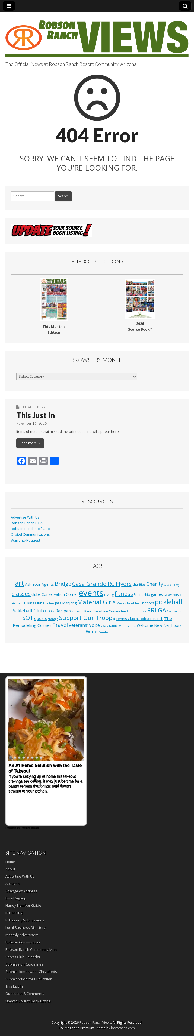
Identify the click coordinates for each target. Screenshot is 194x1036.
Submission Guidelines (24, 964)
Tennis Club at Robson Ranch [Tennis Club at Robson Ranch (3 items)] (139, 618)
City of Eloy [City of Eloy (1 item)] (171, 585)
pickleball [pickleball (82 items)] (168, 601)
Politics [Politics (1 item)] (50, 611)
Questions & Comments (24, 993)
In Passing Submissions (24, 920)
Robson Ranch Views (95, 1022)
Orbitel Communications (30, 534)
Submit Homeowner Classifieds (31, 971)
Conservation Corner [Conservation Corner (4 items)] (60, 594)
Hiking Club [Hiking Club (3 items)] (33, 602)
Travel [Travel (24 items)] (60, 624)
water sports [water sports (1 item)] (127, 626)
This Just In (35, 415)
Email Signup (15, 898)
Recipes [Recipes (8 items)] (63, 611)
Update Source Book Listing (27, 1000)
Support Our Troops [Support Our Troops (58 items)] (87, 618)
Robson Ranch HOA (27, 523)
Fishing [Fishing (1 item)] (109, 595)
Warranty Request (25, 540)
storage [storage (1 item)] (53, 619)
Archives (12, 883)
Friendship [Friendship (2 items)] (142, 594)
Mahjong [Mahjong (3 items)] (69, 602)
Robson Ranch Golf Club (30, 528)
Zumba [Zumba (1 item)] (103, 632)
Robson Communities (22, 942)
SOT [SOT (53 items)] (27, 618)
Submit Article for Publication (28, 978)
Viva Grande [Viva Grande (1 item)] (109, 626)
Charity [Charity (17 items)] (154, 584)
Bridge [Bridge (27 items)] (63, 583)
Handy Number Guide (23, 905)
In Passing (13, 912)
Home (10, 861)
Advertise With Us (25, 517)
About (10, 869)
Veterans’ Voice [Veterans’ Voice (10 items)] (84, 625)
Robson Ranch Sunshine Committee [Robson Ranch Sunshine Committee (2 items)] (99, 611)
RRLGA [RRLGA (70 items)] (156, 610)
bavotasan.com (123, 1028)
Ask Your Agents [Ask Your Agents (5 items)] (39, 584)
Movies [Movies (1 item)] (121, 603)
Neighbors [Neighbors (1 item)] (134, 603)
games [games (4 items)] (157, 594)
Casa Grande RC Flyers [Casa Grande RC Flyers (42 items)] (102, 583)
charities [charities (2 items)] (138, 584)
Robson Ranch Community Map (31, 949)
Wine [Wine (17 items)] (91, 631)
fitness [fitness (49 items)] (124, 593)
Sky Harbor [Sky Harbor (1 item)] (175, 611)
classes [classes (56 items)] (21, 593)
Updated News (34, 407)
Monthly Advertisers (22, 934)
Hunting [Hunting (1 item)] (48, 603)
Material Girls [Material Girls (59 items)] (96, 602)
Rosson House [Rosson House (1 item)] (136, 611)
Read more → (30, 443)
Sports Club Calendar (22, 956)
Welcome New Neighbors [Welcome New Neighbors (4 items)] (159, 625)
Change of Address (21, 891)
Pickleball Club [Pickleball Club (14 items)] (27, 610)
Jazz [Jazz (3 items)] (58, 602)
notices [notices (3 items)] (148, 602)
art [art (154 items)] (19, 583)
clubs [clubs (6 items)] (36, 594)
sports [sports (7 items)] (40, 618)
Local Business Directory (25, 927)
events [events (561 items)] (91, 592)
